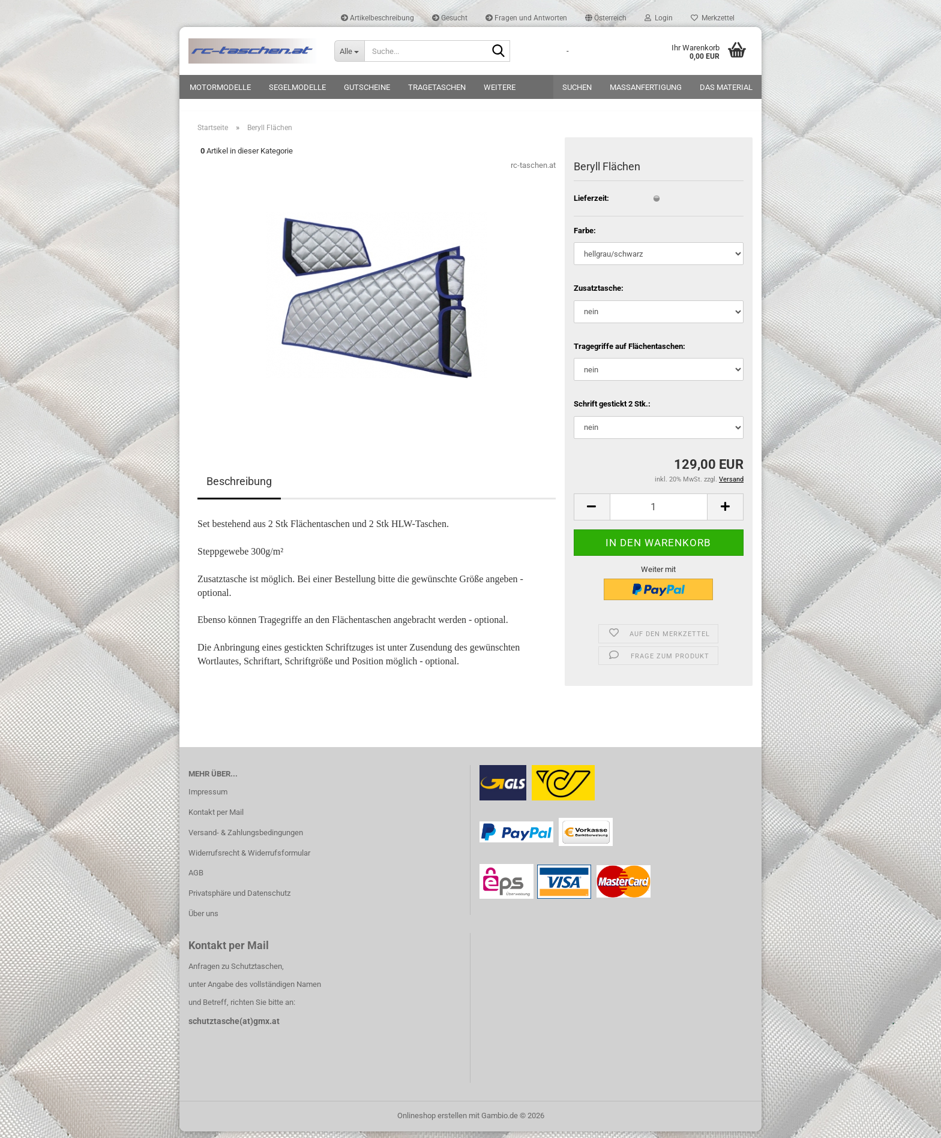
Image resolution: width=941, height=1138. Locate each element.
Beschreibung (239, 488)
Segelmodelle (297, 87)
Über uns (203, 920)
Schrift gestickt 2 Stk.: (612, 411)
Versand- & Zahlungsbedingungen (245, 839)
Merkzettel (713, 18)
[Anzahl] (659, 513)
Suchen (577, 87)
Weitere (500, 87)
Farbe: (585, 237)
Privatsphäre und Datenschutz (239, 900)
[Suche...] (349, 51)
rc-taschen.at (533, 172)
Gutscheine (367, 87)
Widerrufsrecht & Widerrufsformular (249, 859)
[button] (606, 18)
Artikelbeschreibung (377, 18)
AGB (195, 879)
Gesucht (449, 18)
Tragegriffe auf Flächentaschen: (629, 352)
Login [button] (659, 18)
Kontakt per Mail (216, 818)
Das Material (726, 87)
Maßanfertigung (646, 87)
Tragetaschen (437, 87)
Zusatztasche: (599, 294)
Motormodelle (220, 87)
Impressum (207, 798)
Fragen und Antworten (526, 18)
